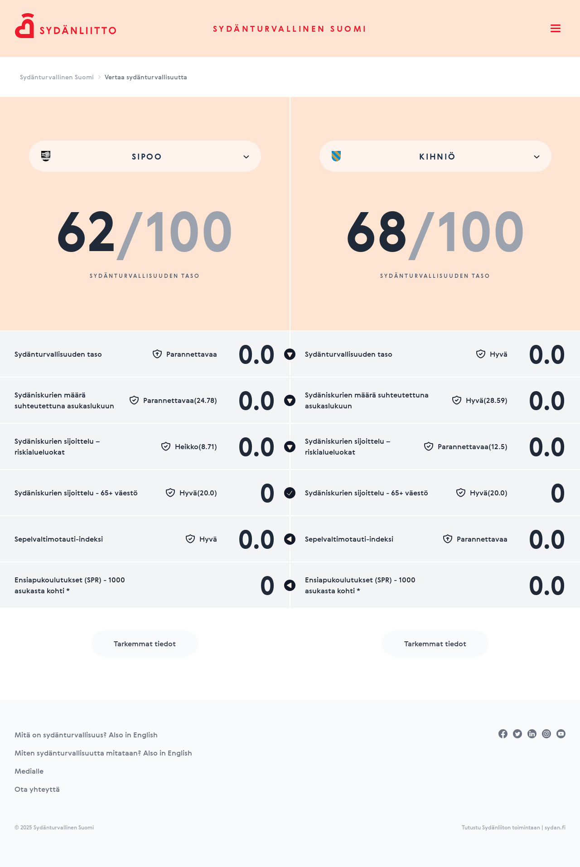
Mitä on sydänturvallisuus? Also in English (86, 735)
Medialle (29, 771)
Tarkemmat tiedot (145, 644)
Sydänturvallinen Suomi (290, 28)
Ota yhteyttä (37, 789)
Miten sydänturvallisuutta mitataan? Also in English (103, 753)
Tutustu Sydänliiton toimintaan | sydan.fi (514, 827)
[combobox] (145, 156)
